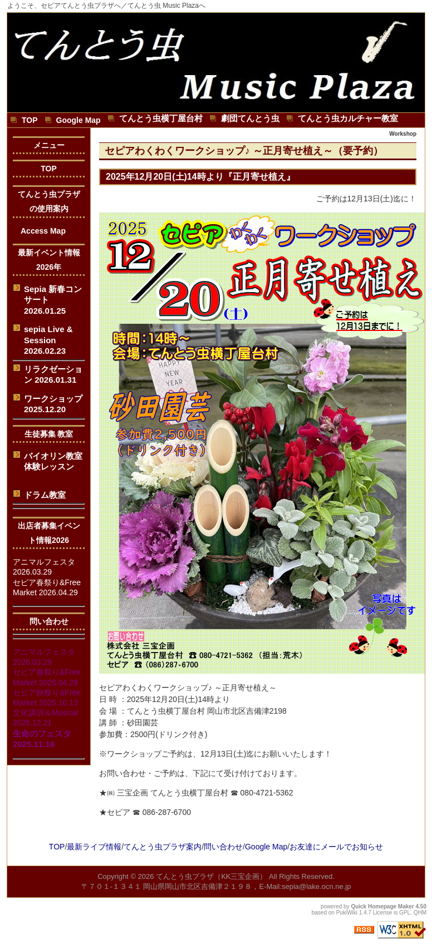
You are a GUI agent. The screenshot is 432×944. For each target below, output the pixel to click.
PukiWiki (346, 913)
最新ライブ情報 (94, 846)
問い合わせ (49, 621)
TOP (49, 168)
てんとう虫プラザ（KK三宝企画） (211, 876)
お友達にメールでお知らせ (336, 846)
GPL (404, 913)
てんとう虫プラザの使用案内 (49, 201)
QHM (420, 913)
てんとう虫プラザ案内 (163, 846)
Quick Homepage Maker (382, 906)
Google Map (266, 846)
